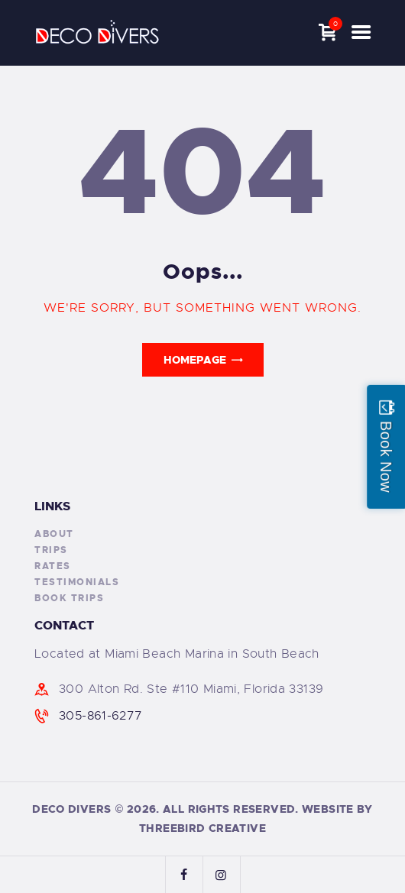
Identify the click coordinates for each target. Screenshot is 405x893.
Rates (52, 566)
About (54, 534)
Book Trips (69, 598)
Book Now (385, 456)
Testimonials (76, 582)
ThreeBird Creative (202, 828)
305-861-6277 (101, 715)
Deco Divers (71, 809)
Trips (51, 550)
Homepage (195, 360)
